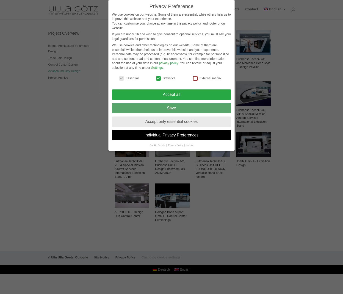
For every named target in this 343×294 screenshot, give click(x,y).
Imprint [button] (189, 142)
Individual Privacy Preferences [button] (171, 132)
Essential (129, 75)
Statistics (165, 75)
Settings (157, 65)
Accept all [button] (171, 91)
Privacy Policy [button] (176, 142)
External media (207, 75)
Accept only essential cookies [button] (171, 118)
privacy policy (168, 60)
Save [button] (171, 105)
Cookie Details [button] (158, 142)
